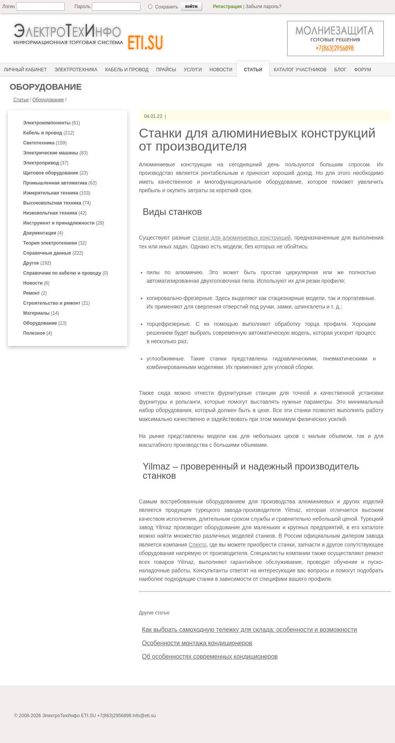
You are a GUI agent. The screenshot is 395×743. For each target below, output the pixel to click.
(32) (54, 243)
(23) (55, 173)
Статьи (21, 99)
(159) (45, 143)
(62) (60, 183)
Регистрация (227, 6)
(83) (55, 153)
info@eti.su (144, 715)
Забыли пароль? (264, 6)
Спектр (197, 545)
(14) (41, 313)
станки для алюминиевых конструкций (241, 238)
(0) (65, 273)
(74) (57, 203)
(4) (43, 233)
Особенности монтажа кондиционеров (197, 643)
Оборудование (48, 99)
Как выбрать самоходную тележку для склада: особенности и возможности (249, 629)
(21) (56, 303)
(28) (63, 223)
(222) (53, 253)
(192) (37, 263)
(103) (56, 193)
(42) (55, 213)
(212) (48, 133)
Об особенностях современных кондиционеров (210, 656)
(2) (35, 293)
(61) (51, 123)
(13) (44, 323)
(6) (36, 283)
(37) (46, 163)
